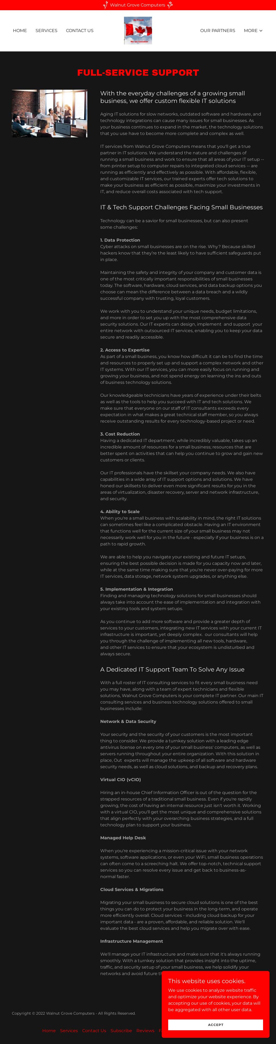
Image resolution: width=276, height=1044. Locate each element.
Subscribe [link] (121, 1030)
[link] (138, 30)
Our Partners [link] (217, 30)
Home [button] (49, 1030)
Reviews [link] (145, 1030)
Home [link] (20, 30)
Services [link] (46, 30)
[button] (253, 30)
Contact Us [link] (80, 30)
